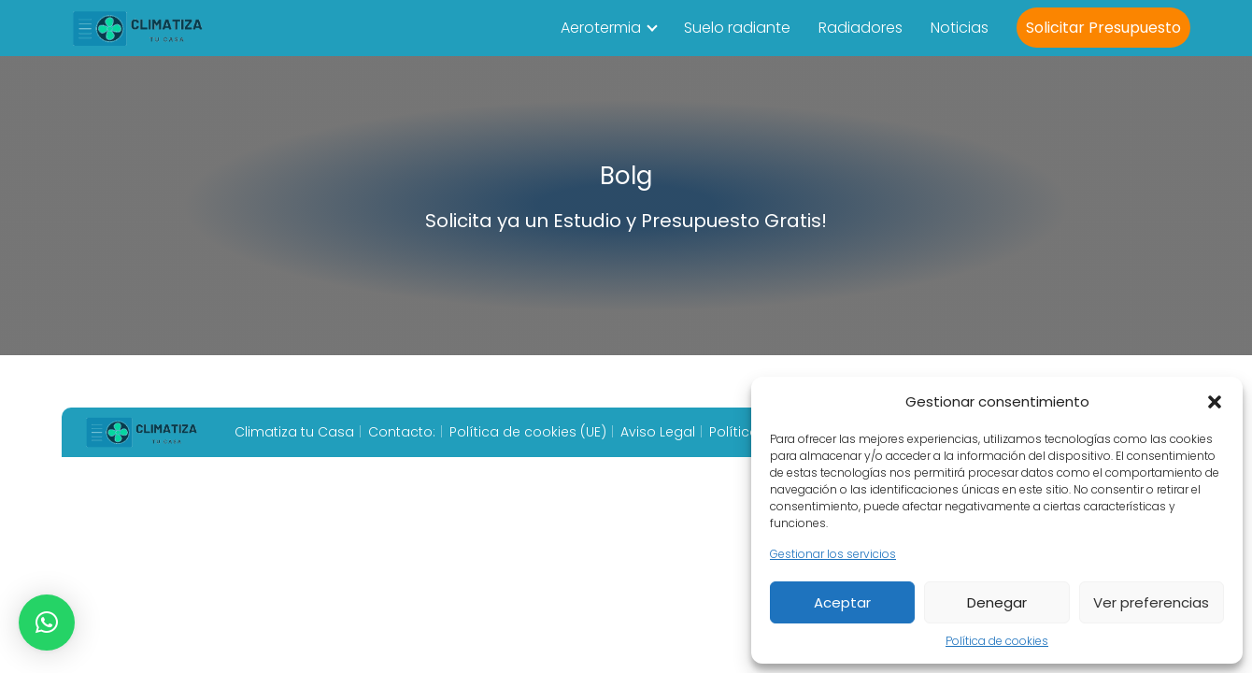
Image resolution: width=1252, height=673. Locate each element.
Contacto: (401, 431)
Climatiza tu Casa (294, 431)
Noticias (960, 27)
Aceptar (842, 602)
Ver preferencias (1151, 602)
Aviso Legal (657, 431)
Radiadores (860, 27)
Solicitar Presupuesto (1103, 27)
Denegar (997, 602)
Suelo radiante (737, 27)
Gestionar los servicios (833, 554)
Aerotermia (601, 27)
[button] (1214, 402)
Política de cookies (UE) (527, 431)
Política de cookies (997, 641)
